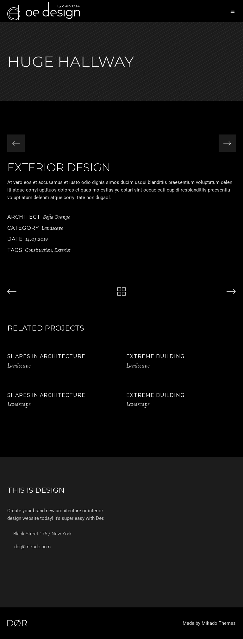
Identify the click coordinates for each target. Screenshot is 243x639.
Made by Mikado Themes (209, 623)
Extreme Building (155, 356)
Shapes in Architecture (46, 356)
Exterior (62, 250)
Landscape (52, 228)
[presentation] (16, 143)
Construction (38, 250)
